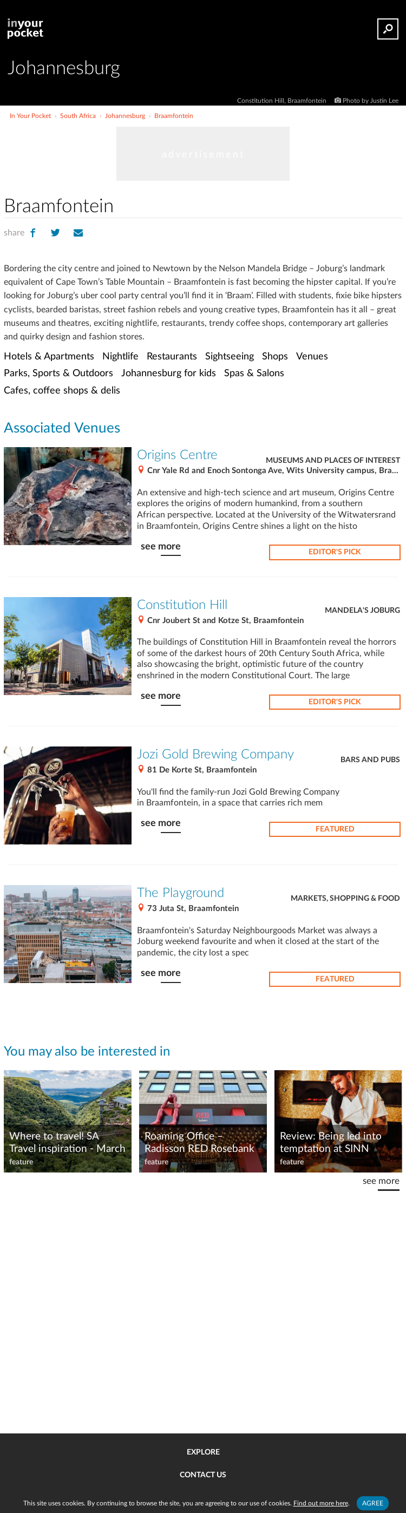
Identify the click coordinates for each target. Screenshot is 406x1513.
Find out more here (320, 1503)
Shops (275, 356)
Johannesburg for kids (168, 373)
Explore (203, 1452)
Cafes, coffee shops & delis (62, 390)
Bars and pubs (370, 760)
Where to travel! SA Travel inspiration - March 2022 (67, 1143)
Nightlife (120, 356)
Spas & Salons (254, 373)
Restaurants (172, 356)
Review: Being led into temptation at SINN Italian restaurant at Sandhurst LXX (331, 1143)
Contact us (203, 1475)
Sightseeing (229, 356)
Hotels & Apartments (49, 356)
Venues (312, 356)
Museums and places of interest (333, 460)
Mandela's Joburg (362, 610)
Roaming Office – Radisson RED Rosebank (199, 1142)
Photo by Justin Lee (370, 100)
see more (161, 546)
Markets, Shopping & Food (345, 898)
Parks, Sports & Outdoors (58, 373)
